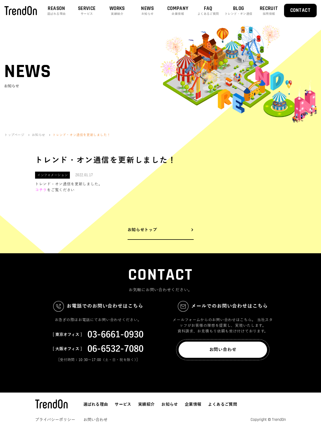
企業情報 (193, 404)
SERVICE (87, 10)
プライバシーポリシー (55, 420)
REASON (56, 10)
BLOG (239, 10)
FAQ (208, 10)
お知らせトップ (142, 230)
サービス (123, 404)
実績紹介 (146, 404)
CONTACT (300, 10)
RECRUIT (269, 10)
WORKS (117, 10)
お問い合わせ (223, 349)
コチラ (41, 190)
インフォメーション (52, 175)
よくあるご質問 (222, 404)
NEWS (148, 10)
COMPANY (178, 10)
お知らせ (169, 404)
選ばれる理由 (95, 404)
